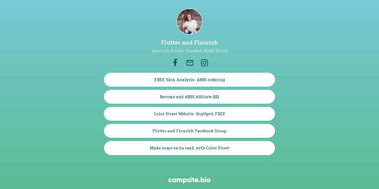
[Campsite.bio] (189, 180)
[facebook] (175, 63)
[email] (190, 63)
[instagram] (204, 63)
